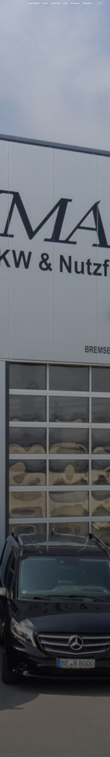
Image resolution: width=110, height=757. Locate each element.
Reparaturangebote (34, 3)
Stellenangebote (86, 3)
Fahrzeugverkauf (74, 3)
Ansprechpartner (55, 3)
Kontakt (65, 3)
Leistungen (45, 3)
